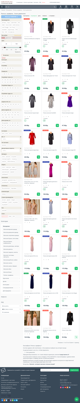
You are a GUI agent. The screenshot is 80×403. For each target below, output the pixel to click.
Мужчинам (11, 278)
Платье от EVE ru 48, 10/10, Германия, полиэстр (31, 219)
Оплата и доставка (28, 2)
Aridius (2, 398)
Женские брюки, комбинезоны (7, 242)
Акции (43, 2)
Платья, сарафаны (17, 10)
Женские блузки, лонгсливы (10, 238)
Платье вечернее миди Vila (50, 150)
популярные (34, 15)
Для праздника (7, 290)
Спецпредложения (11, 288)
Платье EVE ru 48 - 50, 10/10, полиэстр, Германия (31, 182)
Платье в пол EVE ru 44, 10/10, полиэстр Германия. (31, 330)
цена (39, 15)
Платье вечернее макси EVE (50, 256)
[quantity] (27, 42)
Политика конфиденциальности (10, 382)
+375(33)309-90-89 (55, 2)
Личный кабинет (25, 384)
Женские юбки (7, 269)
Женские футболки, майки (10, 260)
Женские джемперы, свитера (11, 246)
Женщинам (9, 10)
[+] (29, 42)
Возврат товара (5, 390)
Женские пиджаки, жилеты (10, 252)
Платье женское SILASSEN (49, 113)
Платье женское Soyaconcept (31, 113)
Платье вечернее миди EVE (69, 150)
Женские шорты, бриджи (10, 266)
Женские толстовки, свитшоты (8, 256)
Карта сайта (24, 382)
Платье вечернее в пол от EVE (50, 293)
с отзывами (52, 15)
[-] (25, 42)
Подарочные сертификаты (28, 380)
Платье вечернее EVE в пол (31, 256)
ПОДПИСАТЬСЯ (74, 370)
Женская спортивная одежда (11, 235)
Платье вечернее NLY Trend (69, 75)
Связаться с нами (6, 392)
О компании (19, 2)
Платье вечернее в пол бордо (69, 293)
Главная (3, 10)
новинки (45, 15)
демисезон (9, 38)
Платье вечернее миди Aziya (31, 150)
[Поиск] (55, 7)
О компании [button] (11, 312)
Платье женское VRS (29, 75)
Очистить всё (17, 35)
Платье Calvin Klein (66, 330)
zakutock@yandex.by (65, 382)
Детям (11, 281)
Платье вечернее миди (68, 113)
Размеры (27, 44)
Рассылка (23, 387)
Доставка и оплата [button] (11, 309)
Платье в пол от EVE (67, 181)
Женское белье (7, 272)
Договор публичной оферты (9, 384)
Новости (42, 391)
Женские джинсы (8, 249)
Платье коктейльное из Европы (32, 38)
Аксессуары (6, 284)
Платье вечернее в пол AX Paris (32, 293)
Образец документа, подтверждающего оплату (8, 387)
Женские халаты (7, 263)
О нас (2, 378)
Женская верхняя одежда (10, 229)
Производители (25, 378)
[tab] (11, 306)
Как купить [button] (11, 306)
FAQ (40, 2)
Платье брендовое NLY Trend (50, 75)
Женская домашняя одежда (10, 232)
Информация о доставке (8, 380)
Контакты (36, 2)
